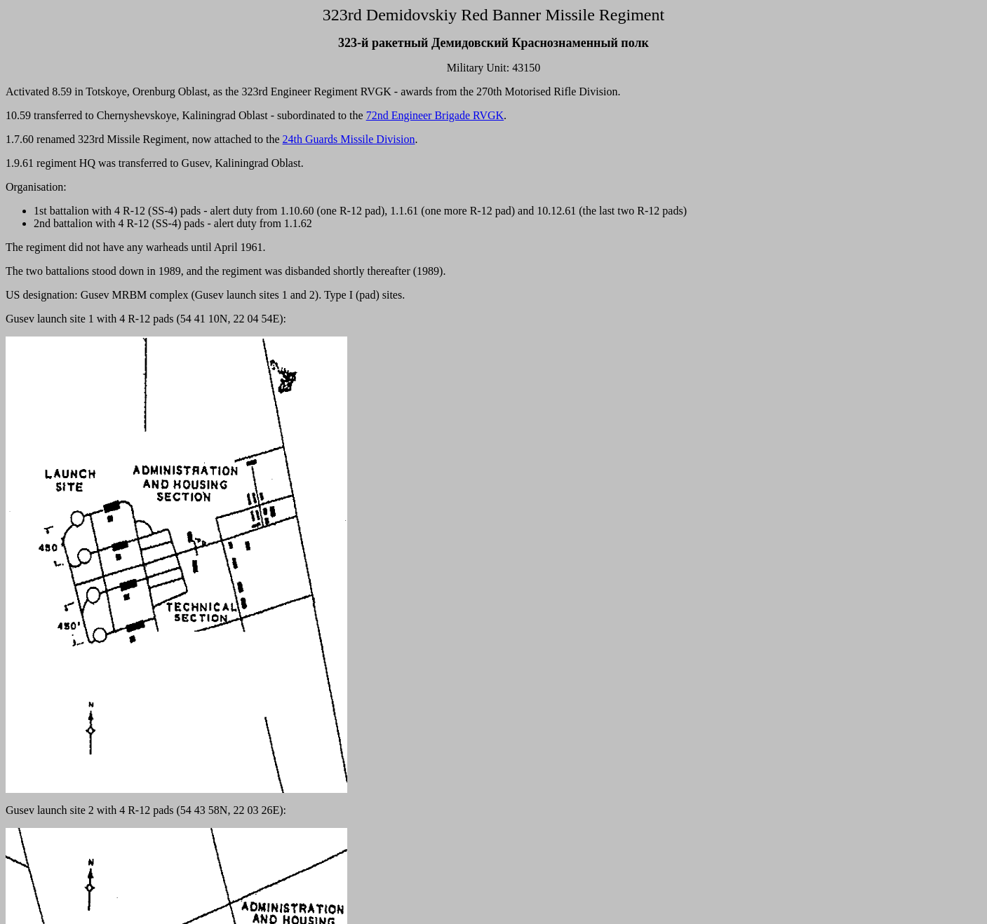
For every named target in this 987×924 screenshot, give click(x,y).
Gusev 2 (170, 906)
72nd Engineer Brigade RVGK (435, 115)
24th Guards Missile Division (349, 139)
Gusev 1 (111, 906)
